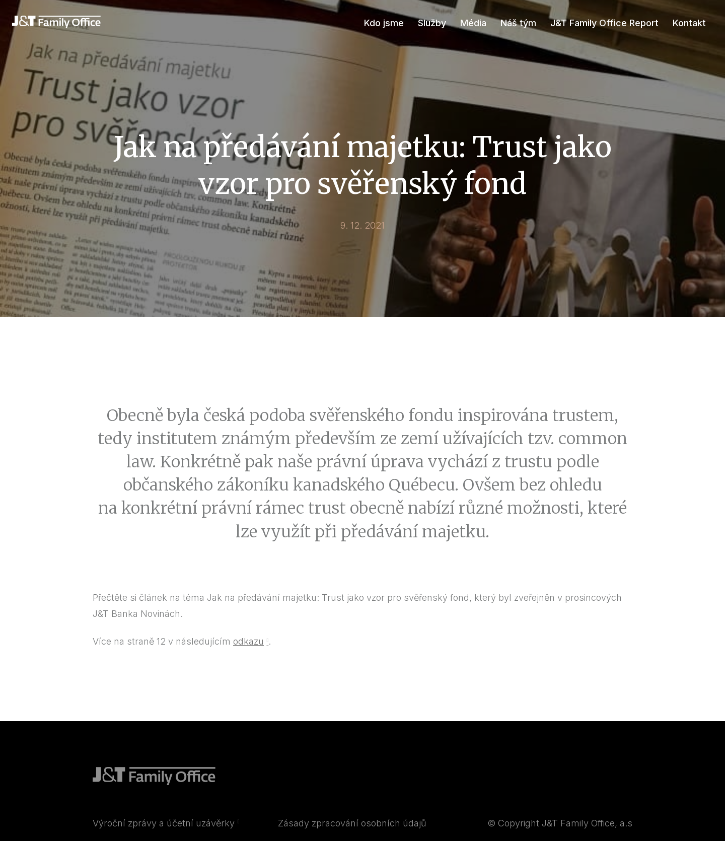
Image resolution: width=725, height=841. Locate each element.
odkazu (248, 650)
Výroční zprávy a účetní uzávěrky (164, 831)
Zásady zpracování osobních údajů (352, 831)
